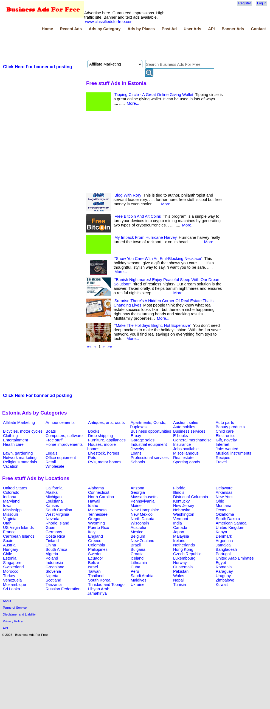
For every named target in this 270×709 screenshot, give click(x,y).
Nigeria (52, 576)
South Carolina (59, 510)
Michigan (54, 497)
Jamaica (223, 545)
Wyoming (96, 523)
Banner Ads (233, 29)
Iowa (7, 505)
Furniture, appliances (107, 440)
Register (244, 3)
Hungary (10, 549)
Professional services (149, 457)
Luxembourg (184, 558)
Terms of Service (15, 607)
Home (47, 29)
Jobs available (186, 449)
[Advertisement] (102, 46)
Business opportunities (151, 431)
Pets (92, 457)
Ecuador (95, 558)
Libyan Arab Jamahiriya (98, 591)
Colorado (11, 492)
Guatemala (183, 567)
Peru (135, 571)
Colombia (96, 545)
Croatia (137, 554)
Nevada (53, 519)
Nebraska (181, 510)
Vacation (10, 466)
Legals (51, 453)
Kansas (52, 505)
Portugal (223, 554)
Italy (91, 532)
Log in (261, 3)
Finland (52, 540)
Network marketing (19, 457)
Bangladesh (226, 549)
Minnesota (97, 510)
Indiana (9, 497)
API (211, 29)
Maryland (11, 501)
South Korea (99, 580)
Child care (225, 431)
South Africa (56, 549)
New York (224, 497)
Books (93, 431)
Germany (54, 532)
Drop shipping (100, 435)
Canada (180, 527)
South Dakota (228, 519)
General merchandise (192, 440)
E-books (180, 435)
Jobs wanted (227, 449)
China (51, 545)
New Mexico (142, 514)
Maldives (139, 580)
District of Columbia (190, 497)
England (95, 536)
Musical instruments (233, 453)
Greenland (55, 567)
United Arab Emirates (235, 558)
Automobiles (184, 427)
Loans (136, 453)
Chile (7, 554)
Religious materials (20, 462)
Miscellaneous (186, 453)
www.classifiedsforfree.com (109, 21)
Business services (189, 431)
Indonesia (54, 562)
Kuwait (222, 584)
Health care (13, 444)
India (177, 523)
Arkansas (224, 492)
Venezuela (12, 580)
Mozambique (14, 584)
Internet (222, 444)
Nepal (178, 580)
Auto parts (225, 422)
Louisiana (54, 501)
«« (89, 346)
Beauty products (230, 427)
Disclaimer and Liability (19, 614)
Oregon (95, 519)
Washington (183, 514)
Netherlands (184, 545)
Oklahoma (225, 514)
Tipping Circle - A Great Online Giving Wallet (153, 94)
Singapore (12, 562)
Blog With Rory (127, 195)
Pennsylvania (142, 501)
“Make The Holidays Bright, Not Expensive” (152, 325)
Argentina (224, 540)
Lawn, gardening (18, 453)
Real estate (183, 457)
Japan (178, 532)
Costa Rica (55, 536)
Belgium (138, 536)
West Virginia (57, 514)
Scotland (53, 580)
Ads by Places (141, 29)
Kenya (221, 532)
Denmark (224, 536)
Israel (93, 567)
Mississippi (12, 510)
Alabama (96, 488)
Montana (223, 505)
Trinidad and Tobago (106, 584)
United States (15, 488)
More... (133, 103)
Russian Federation (63, 589)
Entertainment (15, 440)
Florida (179, 488)
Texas (221, 510)
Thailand (95, 576)
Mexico (137, 532)
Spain (8, 540)
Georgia (138, 492)
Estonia (9, 558)
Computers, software (64, 435)
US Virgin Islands (18, 527)
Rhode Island (57, 523)
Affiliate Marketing (19, 422)
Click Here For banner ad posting (37, 66)
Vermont (180, 519)
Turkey (9, 576)
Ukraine (138, 584)
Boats (51, 431)
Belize (93, 562)
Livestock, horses (103, 453)
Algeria (52, 554)
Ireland (179, 540)
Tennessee (98, 514)
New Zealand (142, 540)
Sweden (95, 554)
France (9, 532)
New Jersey (183, 505)
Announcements (60, 422)
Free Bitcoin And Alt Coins (137, 216)
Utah (7, 523)
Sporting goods (186, 462)
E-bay (136, 435)
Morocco (10, 571)
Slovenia (53, 571)
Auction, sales (185, 422)
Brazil (136, 545)
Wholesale (55, 466)
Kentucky (181, 501)
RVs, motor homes (104, 462)
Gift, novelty (226, 440)
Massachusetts (144, 497)
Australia (138, 527)
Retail (51, 462)
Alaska (52, 492)
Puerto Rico (98, 527)
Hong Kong (183, 549)
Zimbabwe (225, 580)
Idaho (93, 505)
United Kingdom (230, 527)
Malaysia (181, 536)
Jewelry (137, 449)
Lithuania (139, 562)
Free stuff (54, 440)
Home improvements (64, 444)
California (54, 488)
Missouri (10, 514)
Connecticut (98, 492)
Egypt (221, 562)
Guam (51, 527)
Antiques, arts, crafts (106, 422)
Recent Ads (71, 29)
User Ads (192, 29)
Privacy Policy (13, 621)
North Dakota (142, 519)
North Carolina (101, 497)
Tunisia (179, 584)
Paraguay (224, 571)
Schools (138, 462)
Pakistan (181, 571)
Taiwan (94, 571)
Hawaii (94, 501)
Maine (136, 505)
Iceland (137, 558)
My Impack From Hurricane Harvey (145, 237)
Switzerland (13, 567)
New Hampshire (145, 510)
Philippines (98, 549)
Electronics (225, 435)
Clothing (10, 435)
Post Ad (169, 29)
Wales (178, 576)
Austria (9, 545)
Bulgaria (138, 549)
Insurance (182, 444)
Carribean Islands (19, 536)
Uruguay (223, 576)
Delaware (224, 488)
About (7, 601)
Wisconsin (140, 523)
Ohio (220, 501)
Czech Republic (187, 554)
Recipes (223, 457)
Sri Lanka (11, 589)
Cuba (135, 567)
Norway (180, 562)
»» (110, 346)
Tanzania (54, 584)
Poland (52, 558)
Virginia (9, 519)
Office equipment (61, 457)
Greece (94, 540)
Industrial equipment (149, 444)
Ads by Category (104, 29)
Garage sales (142, 440)
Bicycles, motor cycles (23, 431)
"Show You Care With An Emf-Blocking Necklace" (158, 258)
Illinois (178, 492)
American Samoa (231, 523)
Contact (258, 29)
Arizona (137, 488)
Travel (221, 462)
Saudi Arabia (142, 576)
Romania (224, 567)
